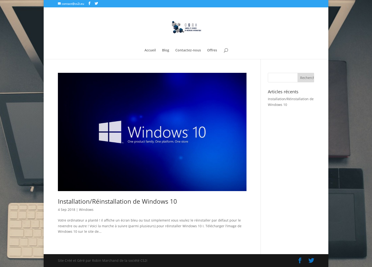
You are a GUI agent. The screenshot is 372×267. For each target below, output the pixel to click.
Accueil (150, 50)
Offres (212, 50)
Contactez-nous (188, 50)
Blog (165, 50)
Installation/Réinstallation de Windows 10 (117, 201)
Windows (86, 209)
